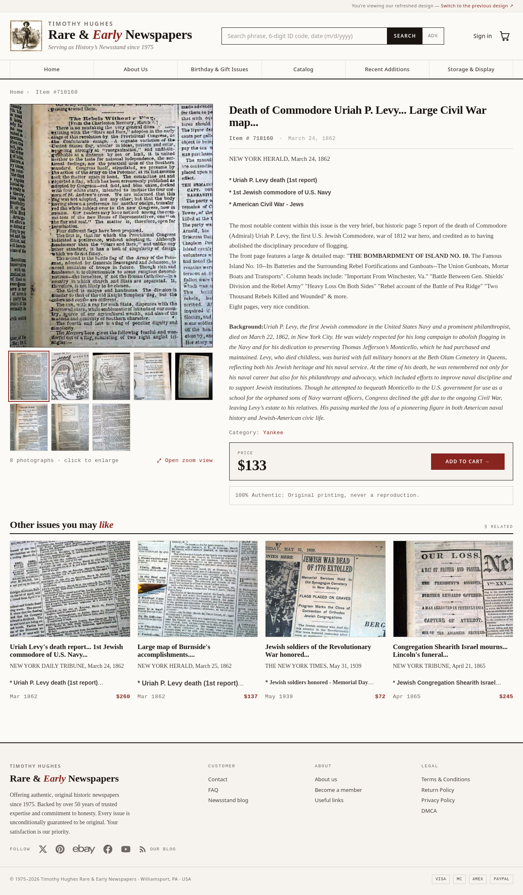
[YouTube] (126, 848)
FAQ (213, 789)
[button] (111, 226)
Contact (218, 778)
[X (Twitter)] (42, 848)
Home (52, 69)
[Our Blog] (157, 849)
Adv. (433, 35)
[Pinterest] (60, 848)
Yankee (273, 432)
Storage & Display (471, 69)
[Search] (404, 36)
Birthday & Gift (219, 69)
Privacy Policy (438, 799)
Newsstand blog (228, 799)
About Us (136, 69)
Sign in (483, 36)
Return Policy (437, 789)
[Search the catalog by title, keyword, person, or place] (304, 36)
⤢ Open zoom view (184, 460)
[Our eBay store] (84, 848)
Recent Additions (387, 69)
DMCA (429, 810)
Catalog (303, 69)
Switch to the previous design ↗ (477, 5)
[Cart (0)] (505, 36)
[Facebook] (107, 848)
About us (326, 778)
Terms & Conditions (445, 778)
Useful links (329, 799)
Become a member (338, 789)
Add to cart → (468, 461)
